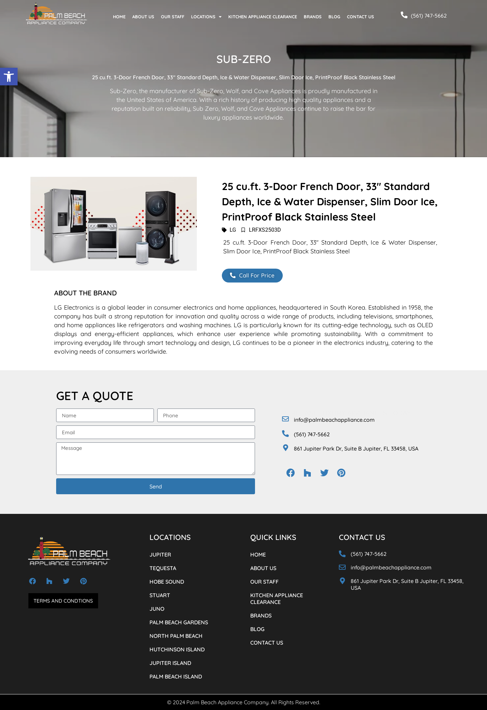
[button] (9, 76)
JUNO (156, 608)
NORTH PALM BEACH (176, 635)
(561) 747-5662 (429, 15)
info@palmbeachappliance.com (334, 419)
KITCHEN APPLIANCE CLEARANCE (262, 16)
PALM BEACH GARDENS (178, 622)
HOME (119, 16)
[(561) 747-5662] (404, 15)
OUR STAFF (172, 16)
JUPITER (160, 554)
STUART (159, 595)
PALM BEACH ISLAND (175, 676)
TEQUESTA (162, 568)
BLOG (334, 16)
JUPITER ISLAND (170, 663)
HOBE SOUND (166, 581)
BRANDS (313, 16)
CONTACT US (360, 16)
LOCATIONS (206, 16)
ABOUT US (143, 16)
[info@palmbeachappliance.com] (285, 419)
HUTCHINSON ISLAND (177, 649)
